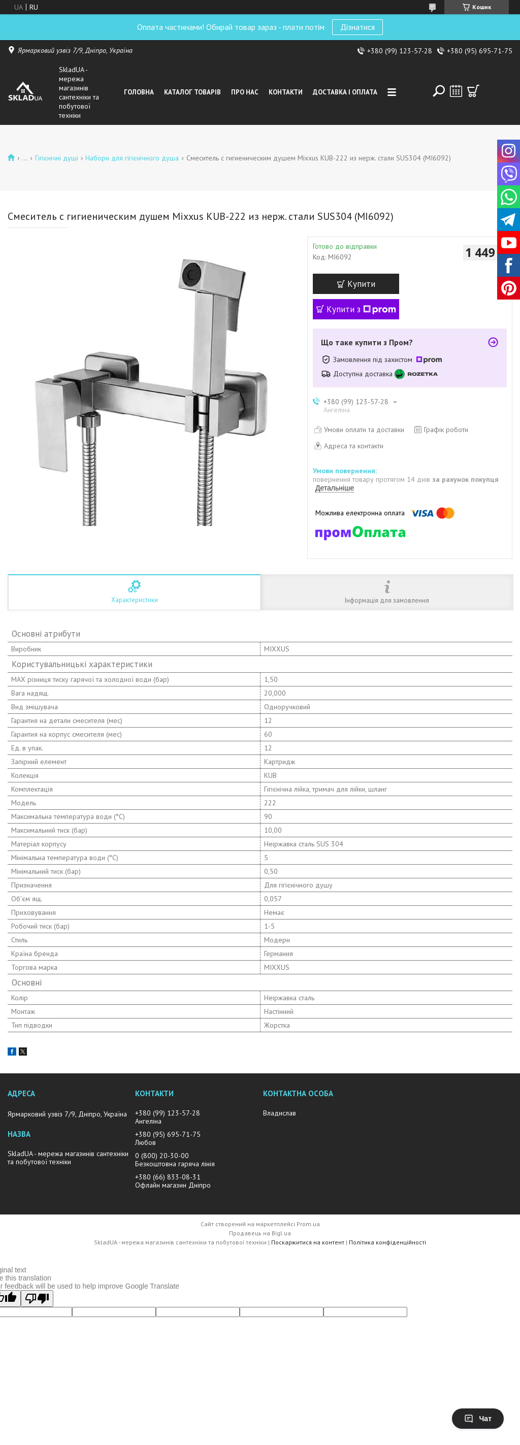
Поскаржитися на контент (307, 1242)
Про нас (244, 92)
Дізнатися (357, 27)
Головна (139, 92)
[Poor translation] (37, 1298)
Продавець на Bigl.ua (260, 1233)
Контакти (286, 92)
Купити (361, 283)
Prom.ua (308, 1224)
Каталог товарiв (192, 92)
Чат (478, 1418)
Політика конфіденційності (387, 1242)
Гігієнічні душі (56, 158)
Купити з (361, 309)
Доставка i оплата (345, 92)
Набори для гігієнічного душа (132, 158)
